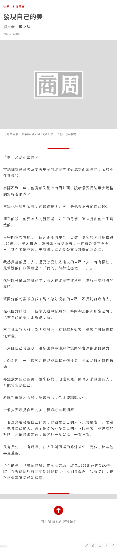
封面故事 (18, 7)
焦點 (6, 7)
